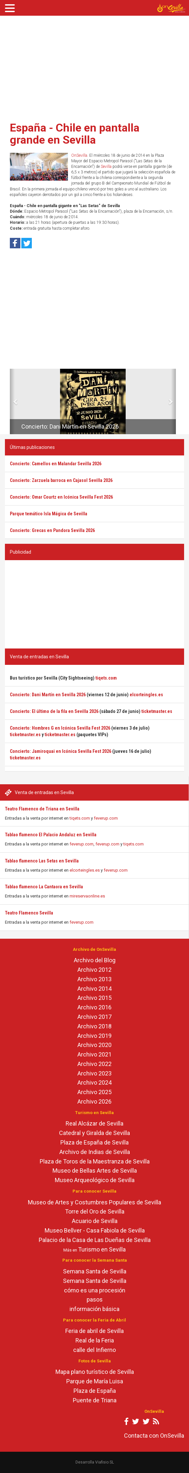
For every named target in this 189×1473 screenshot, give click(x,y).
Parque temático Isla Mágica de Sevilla (48, 513)
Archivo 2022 (94, 1063)
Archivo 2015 (94, 997)
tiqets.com (80, 818)
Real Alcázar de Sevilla (94, 1123)
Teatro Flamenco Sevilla (29, 912)
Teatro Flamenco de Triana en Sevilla (42, 808)
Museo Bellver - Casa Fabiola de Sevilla (95, 1230)
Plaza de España (95, 1390)
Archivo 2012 (94, 969)
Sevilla (106, 166)
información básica (94, 1308)
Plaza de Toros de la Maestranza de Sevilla (95, 1161)
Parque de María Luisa (94, 1381)
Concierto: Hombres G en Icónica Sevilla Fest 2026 (60, 728)
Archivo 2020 (94, 1044)
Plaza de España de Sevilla (94, 1142)
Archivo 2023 (94, 1073)
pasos (95, 1299)
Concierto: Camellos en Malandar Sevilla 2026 (55, 463)
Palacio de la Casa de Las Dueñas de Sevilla (95, 1239)
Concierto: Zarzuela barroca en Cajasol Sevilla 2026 (61, 480)
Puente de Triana (94, 1400)
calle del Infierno (94, 1349)
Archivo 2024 (94, 1082)
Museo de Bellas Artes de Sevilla (94, 1170)
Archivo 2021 (94, 1054)
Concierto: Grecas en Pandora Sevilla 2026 (52, 530)
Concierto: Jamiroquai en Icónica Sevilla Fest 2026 (60, 751)
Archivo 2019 (94, 1035)
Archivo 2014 (94, 988)
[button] (12, 401)
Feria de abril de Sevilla (94, 1330)
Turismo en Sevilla (102, 1249)
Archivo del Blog (95, 960)
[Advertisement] (94, 66)
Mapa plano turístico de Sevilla (94, 1371)
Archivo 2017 (94, 1016)
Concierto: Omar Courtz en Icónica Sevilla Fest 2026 (61, 497)
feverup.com (106, 818)
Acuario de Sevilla (94, 1220)
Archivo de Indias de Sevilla (94, 1151)
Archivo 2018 (94, 1026)
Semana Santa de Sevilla (94, 1271)
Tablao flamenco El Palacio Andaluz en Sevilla (50, 834)
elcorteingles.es (85, 870)
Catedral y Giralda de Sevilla (94, 1132)
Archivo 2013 (94, 979)
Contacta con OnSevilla (154, 1435)
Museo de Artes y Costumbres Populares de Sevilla (94, 1202)
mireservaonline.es (87, 896)
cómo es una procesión (94, 1290)
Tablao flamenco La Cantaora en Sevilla (44, 886)
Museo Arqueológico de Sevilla (95, 1180)
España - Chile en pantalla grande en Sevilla (74, 133)
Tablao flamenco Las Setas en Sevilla (42, 860)
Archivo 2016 (94, 1007)
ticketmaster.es (156, 711)
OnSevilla (79, 155)
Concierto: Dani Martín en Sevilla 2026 (70, 426)
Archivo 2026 (94, 1101)
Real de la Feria (94, 1340)
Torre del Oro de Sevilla (94, 1211)
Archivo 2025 (94, 1092)
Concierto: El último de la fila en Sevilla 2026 (54, 711)
